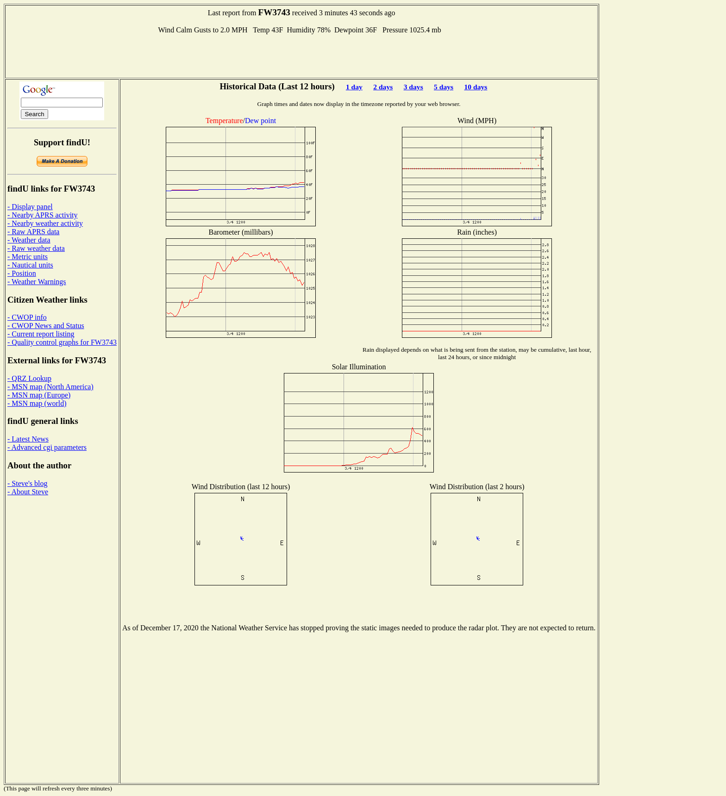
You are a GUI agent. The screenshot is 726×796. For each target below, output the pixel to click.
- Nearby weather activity (45, 223)
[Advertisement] (301, 55)
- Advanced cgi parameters (47, 447)
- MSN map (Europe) (38, 395)
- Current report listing (40, 334)
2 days (383, 87)
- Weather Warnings (36, 282)
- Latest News (28, 439)
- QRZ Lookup (29, 378)
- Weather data (28, 240)
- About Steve (27, 492)
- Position (21, 273)
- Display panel (30, 207)
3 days (413, 87)
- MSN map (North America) (50, 387)
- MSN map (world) (37, 403)
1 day (354, 87)
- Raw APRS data (33, 232)
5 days (443, 87)
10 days (476, 87)
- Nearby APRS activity (42, 215)
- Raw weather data (36, 248)
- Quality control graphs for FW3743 (62, 342)
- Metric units (27, 257)
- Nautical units (30, 265)
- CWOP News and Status (45, 326)
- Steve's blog (27, 483)
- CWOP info (27, 317)
